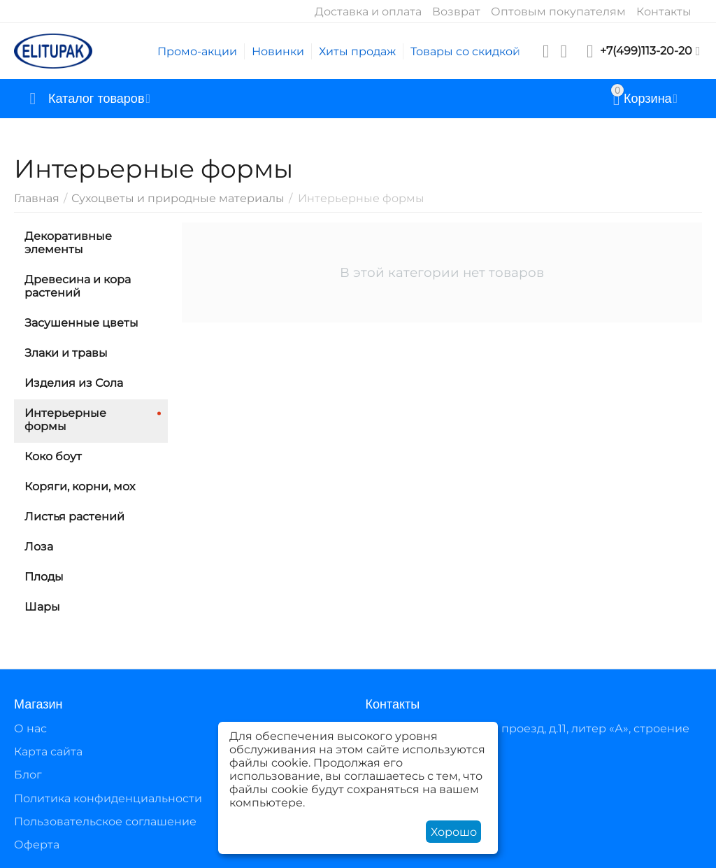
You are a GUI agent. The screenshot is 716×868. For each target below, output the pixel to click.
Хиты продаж (357, 51)
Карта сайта (48, 751)
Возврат (456, 11)
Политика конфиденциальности (108, 798)
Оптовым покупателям (558, 11)
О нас (30, 728)
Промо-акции (197, 51)
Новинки (278, 51)
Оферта (36, 844)
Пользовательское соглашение (105, 821)
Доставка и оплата (368, 11)
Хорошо (454, 832)
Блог (28, 774)
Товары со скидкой (465, 51)
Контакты (664, 11)
